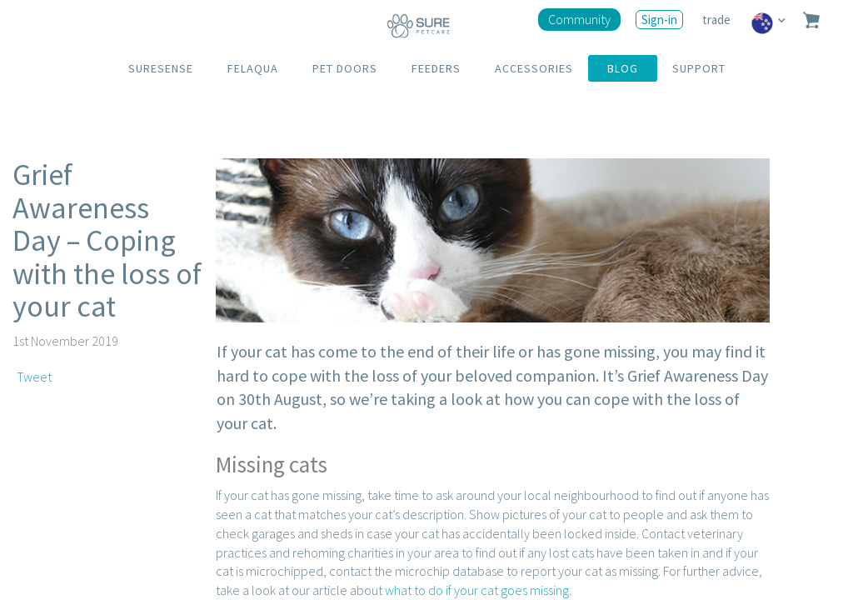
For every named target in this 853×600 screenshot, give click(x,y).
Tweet (34, 376)
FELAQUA (252, 68)
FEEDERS (436, 68)
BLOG (622, 68)
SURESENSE (160, 68)
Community (579, 19)
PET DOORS (344, 68)
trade (717, 20)
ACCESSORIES (534, 68)
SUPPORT (699, 68)
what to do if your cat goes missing (477, 590)
